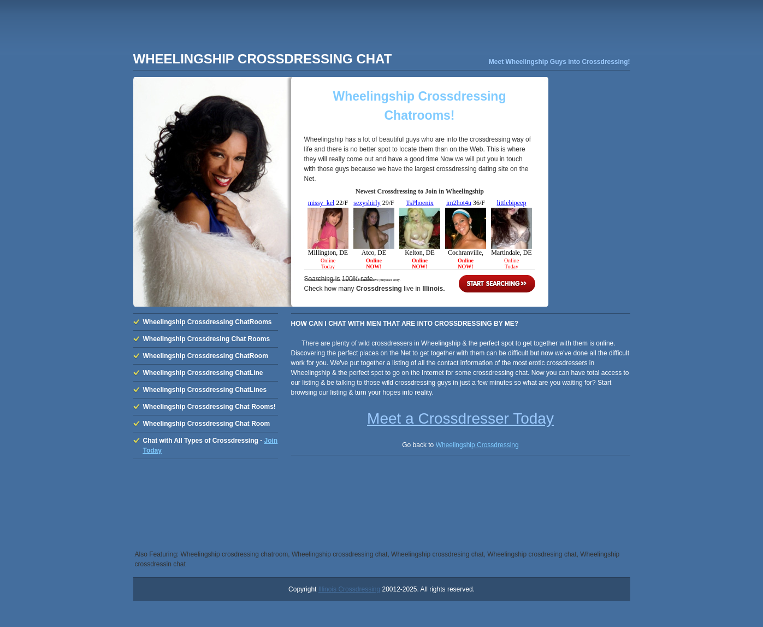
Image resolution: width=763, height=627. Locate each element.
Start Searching (497, 283)
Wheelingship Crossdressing (477, 445)
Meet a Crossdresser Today (460, 418)
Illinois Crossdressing (349, 589)
